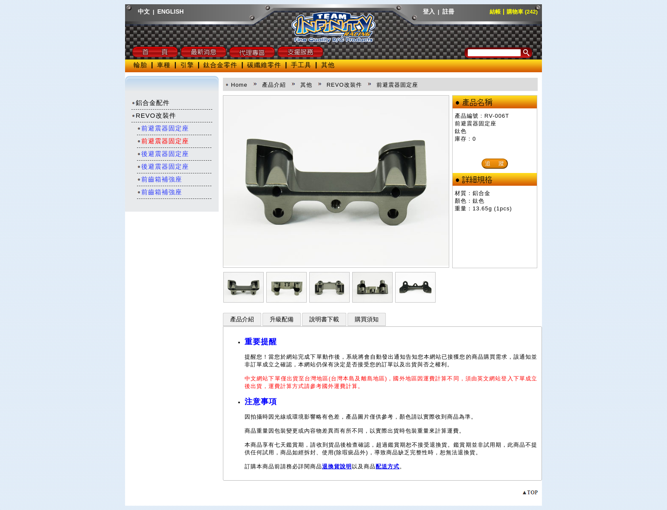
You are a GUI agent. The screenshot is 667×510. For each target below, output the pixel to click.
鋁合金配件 (150, 102)
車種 (164, 64)
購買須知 (367, 319)
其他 (328, 64)
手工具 (301, 64)
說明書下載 (324, 319)
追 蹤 (495, 163)
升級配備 (282, 319)
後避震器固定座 (163, 153)
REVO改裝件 (153, 115)
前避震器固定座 (163, 128)
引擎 (187, 64)
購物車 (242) (522, 11)
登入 (429, 11)
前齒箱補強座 (159, 179)
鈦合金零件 (220, 64)
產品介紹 (242, 319)
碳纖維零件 (264, 64)
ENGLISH (170, 11)
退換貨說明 (337, 466)
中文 (144, 11)
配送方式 (387, 466)
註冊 (448, 11)
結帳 (495, 11)
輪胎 (140, 64)
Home (239, 85)
